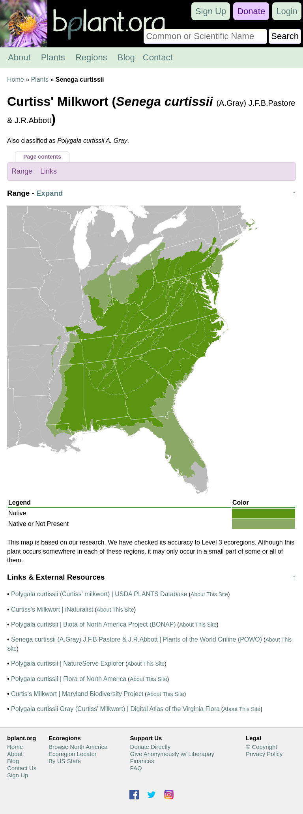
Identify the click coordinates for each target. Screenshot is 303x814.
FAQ (136, 768)
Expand (49, 193)
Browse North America (78, 746)
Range (21, 171)
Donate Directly (150, 746)
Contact (158, 57)
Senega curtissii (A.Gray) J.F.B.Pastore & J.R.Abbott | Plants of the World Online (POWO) (136, 639)
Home (15, 79)
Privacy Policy (264, 753)
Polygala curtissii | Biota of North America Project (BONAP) (93, 624)
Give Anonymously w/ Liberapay (172, 753)
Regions (91, 57)
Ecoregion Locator (73, 753)
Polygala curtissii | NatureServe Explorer (67, 663)
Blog (126, 57)
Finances (142, 761)
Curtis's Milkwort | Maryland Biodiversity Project (77, 693)
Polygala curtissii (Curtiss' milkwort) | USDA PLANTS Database (99, 594)
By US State (65, 761)
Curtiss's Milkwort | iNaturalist (52, 609)
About (19, 57)
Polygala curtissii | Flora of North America (68, 679)
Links (48, 171)
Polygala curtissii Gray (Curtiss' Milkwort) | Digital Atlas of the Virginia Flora (115, 708)
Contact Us (21, 768)
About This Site (209, 594)
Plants (53, 57)
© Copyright (261, 746)
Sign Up (210, 11)
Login (286, 11)
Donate (251, 11)
